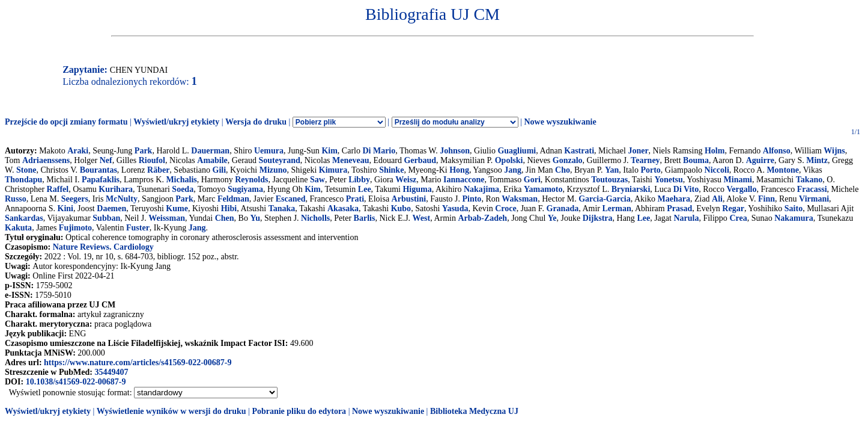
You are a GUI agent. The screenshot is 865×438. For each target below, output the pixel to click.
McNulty (122, 198)
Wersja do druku (256, 121)
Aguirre (760, 160)
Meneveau (350, 160)
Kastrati (579, 150)
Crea (738, 218)
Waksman (520, 198)
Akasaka (343, 208)
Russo (15, 198)
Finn (766, 198)
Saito (794, 208)
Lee (364, 189)
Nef (106, 160)
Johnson (455, 150)
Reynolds (251, 179)
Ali (717, 198)
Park (144, 150)
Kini (65, 208)
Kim (329, 150)
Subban (106, 218)
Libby (359, 179)
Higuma (416, 189)
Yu (255, 218)
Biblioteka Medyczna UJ (474, 411)
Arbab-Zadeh (482, 218)
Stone (26, 169)
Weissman (166, 218)
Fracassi (812, 189)
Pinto (471, 198)
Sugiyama (245, 189)
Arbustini (409, 198)
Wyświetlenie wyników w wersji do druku (171, 411)
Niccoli (717, 169)
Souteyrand (279, 160)
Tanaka (282, 208)
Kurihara (116, 189)
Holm (714, 150)
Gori (532, 179)
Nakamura (793, 218)
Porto (650, 169)
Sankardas (24, 218)
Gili (219, 169)
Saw (317, 179)
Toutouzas (609, 179)
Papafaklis (101, 179)
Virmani (814, 198)
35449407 (111, 372)
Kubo (401, 208)
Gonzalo (568, 160)
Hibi (229, 208)
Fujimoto (75, 227)
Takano (809, 179)
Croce (506, 208)
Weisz (405, 179)
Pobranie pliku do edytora (299, 411)
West (422, 218)
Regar (733, 208)
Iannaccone (463, 179)
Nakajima (481, 189)
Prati (355, 198)
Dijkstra (598, 218)
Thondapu (23, 179)
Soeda (182, 189)
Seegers (74, 198)
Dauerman (210, 150)
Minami (738, 179)
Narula (686, 218)
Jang (512, 169)
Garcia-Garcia (604, 198)
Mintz (817, 160)
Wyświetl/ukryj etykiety (176, 121)
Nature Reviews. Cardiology (103, 246)
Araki (77, 150)
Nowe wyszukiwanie (560, 121)
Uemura (269, 150)
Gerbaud (420, 160)
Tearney (645, 160)
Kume (177, 208)
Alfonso (777, 150)
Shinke (391, 169)
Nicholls (315, 218)
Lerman (616, 208)
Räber (158, 169)
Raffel (58, 189)
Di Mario (378, 150)
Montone (782, 169)
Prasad (679, 208)
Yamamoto (543, 189)
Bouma (696, 160)
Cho (562, 169)
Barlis (364, 218)
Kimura (333, 169)
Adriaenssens (46, 160)
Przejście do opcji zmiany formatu (66, 121)
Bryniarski (631, 189)
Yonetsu (668, 179)
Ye (552, 218)
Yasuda (455, 208)
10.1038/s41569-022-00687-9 (76, 381)
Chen (224, 218)
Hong (459, 169)
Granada (563, 208)
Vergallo (741, 189)
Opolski (509, 160)
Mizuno (273, 169)
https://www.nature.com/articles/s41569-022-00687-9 (137, 362)
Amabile (212, 160)
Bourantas (98, 169)
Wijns (834, 150)
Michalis (181, 179)
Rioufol (152, 160)
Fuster (138, 227)
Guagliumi (516, 150)
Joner (638, 150)
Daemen (111, 208)
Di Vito (686, 189)
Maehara (674, 198)
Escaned (291, 198)
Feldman (233, 198)
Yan (612, 169)
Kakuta (18, 227)
